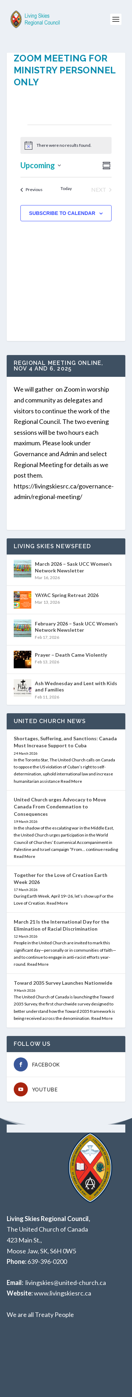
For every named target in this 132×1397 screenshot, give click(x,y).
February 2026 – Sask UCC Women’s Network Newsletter (76, 627)
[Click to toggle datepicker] (40, 165)
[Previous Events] (31, 190)
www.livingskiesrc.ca (62, 1293)
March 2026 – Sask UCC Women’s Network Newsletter (73, 567)
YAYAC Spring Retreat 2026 (67, 595)
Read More (71, 781)
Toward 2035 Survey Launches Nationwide (63, 983)
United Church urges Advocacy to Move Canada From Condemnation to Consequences (60, 806)
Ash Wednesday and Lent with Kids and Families (76, 686)
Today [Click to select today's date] (66, 188)
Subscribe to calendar (62, 213)
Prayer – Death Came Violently (71, 655)
